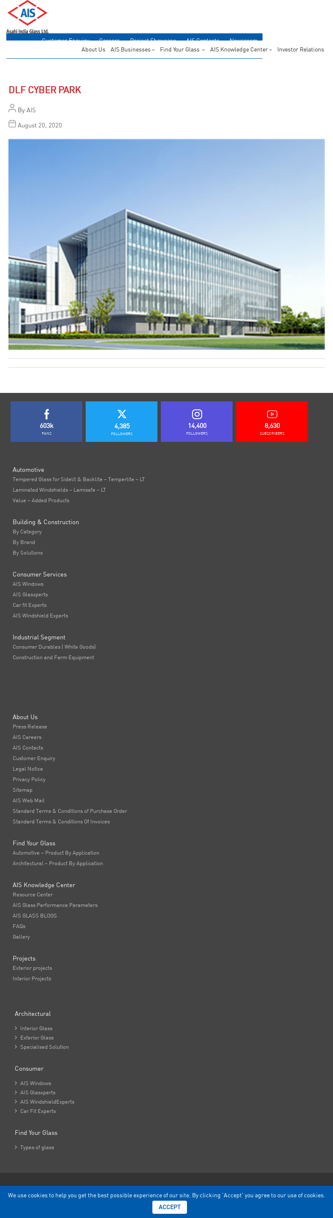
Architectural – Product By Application (58, 863)
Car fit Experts (29, 604)
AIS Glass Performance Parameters (55, 904)
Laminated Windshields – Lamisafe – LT (59, 489)
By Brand (24, 542)
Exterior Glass (34, 1037)
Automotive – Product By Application (56, 852)
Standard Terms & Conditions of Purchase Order (70, 810)
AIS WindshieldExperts (44, 1101)
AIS (31, 110)
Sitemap (22, 789)
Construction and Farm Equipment (53, 657)
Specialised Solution (42, 1046)
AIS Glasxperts (30, 594)
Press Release (30, 726)
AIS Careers (27, 737)
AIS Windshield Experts (40, 615)
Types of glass (34, 1147)
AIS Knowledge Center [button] (241, 49)
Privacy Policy (29, 779)
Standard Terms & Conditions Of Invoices (61, 821)
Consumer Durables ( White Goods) (54, 646)
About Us (93, 49)
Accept (170, 1207)
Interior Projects (32, 978)
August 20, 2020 (40, 125)
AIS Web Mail (29, 800)
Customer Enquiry (34, 758)
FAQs (19, 926)
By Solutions (28, 552)
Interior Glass (33, 1028)
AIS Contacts (28, 747)
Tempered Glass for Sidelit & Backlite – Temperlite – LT (79, 479)
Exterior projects (32, 967)
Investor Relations (300, 49)
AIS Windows (28, 583)
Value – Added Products (41, 500)
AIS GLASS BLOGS (35, 915)
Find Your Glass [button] (182, 49)
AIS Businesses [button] (133, 49)
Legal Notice (28, 768)
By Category (27, 531)
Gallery (21, 936)
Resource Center (33, 894)
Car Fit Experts (35, 1110)
